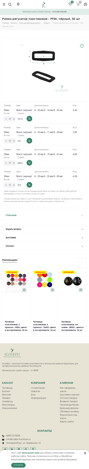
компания (38, 383)
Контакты (44, 431)
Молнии (6, 395)
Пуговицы (7, 388)
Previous (80, 260)
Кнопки (6, 391)
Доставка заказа (69, 395)
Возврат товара (69, 401)
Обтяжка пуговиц (69, 411)
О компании (38, 388)
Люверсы (7, 401)
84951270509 (11, 436)
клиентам (66, 383)
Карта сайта (67, 422)
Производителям (69, 405)
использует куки (30, 453)
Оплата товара (68, 398)
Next (84, 260)
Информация (38, 398)
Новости (35, 391)
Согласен (18, 465)
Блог (33, 395)
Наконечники (9, 408)
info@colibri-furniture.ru (16, 439)
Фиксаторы (8, 405)
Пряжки (6, 398)
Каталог (7, 383)
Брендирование (69, 408)
